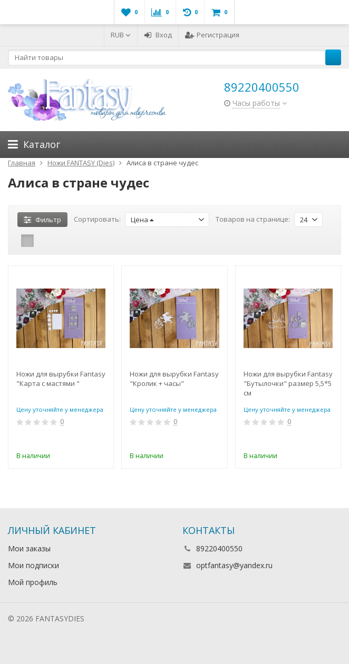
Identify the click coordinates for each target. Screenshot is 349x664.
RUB (121, 34)
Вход (158, 34)
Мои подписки (33, 565)
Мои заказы (29, 548)
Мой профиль (32, 582)
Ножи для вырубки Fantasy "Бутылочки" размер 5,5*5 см (288, 383)
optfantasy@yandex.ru (234, 565)
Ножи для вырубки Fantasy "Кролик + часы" (174, 378)
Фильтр (42, 219)
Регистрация (212, 34)
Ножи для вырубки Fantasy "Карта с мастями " (60, 378)
